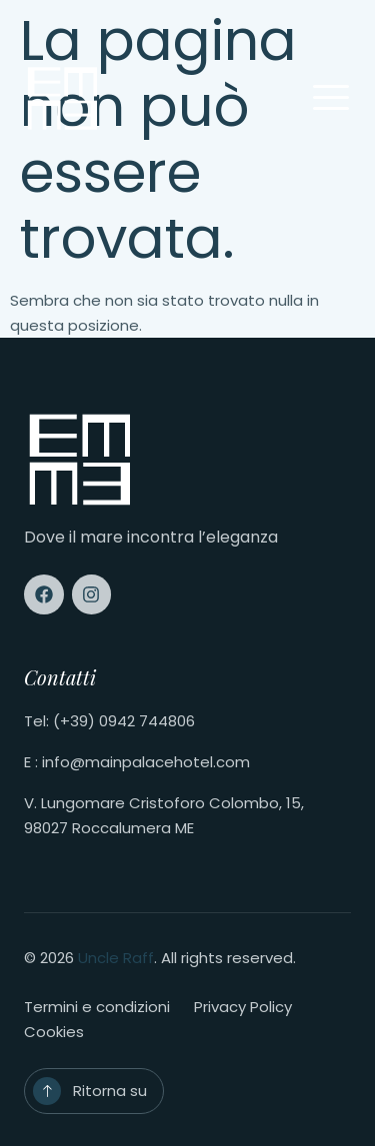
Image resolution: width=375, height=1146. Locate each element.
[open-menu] (331, 99)
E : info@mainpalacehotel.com (137, 761)
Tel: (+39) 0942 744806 (109, 720)
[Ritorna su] (47, 1091)
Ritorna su (110, 1090)
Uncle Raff (116, 957)
